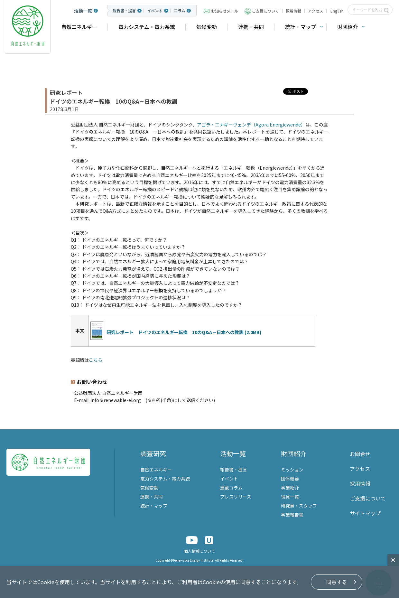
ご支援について (265, 11)
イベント (154, 11)
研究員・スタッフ (299, 505)
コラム (179, 11)
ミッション (292, 469)
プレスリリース (235, 496)
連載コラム (231, 487)
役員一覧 (290, 496)
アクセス (315, 11)
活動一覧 (83, 10)
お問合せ (360, 454)
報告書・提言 (124, 11)
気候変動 (206, 27)
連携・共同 (251, 27)
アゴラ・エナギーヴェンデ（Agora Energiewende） (251, 124)
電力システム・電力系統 (146, 27)
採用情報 (293, 11)
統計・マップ (300, 27)
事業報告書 (292, 514)
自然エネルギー (79, 27)
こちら (95, 360)
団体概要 (290, 478)
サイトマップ (365, 513)
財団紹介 (347, 27)
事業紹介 (290, 487)
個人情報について (199, 551)
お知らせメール (224, 11)
